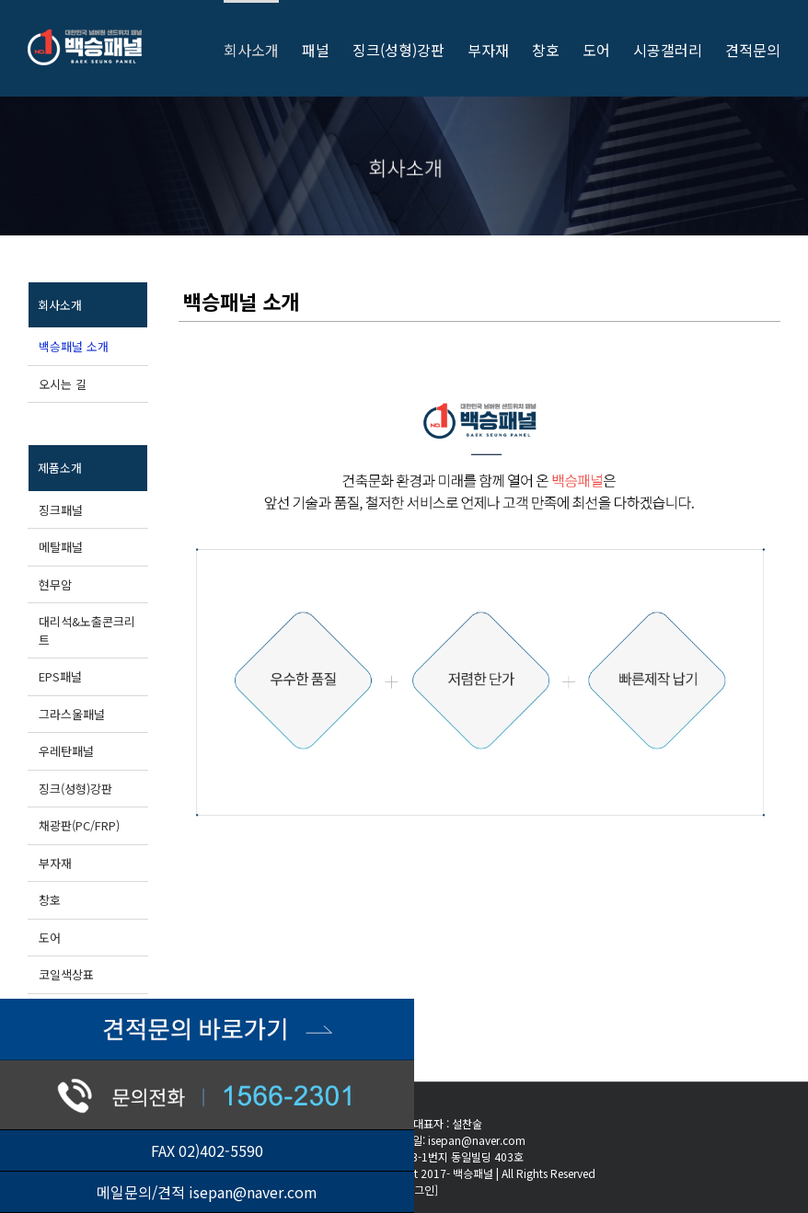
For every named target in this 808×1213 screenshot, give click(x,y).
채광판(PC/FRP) (79, 825)
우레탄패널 (66, 751)
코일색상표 (66, 974)
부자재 (55, 863)
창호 (50, 900)
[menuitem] (263, 48)
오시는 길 (63, 384)
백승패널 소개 (74, 346)
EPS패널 (60, 676)
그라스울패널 (72, 714)
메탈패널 (61, 546)
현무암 (55, 584)
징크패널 (61, 510)
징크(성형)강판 (75, 788)
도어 (50, 937)
